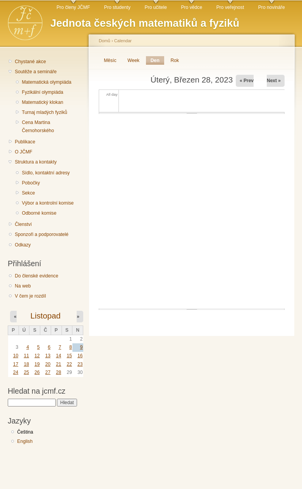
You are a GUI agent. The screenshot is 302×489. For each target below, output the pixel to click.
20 (48, 364)
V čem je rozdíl (30, 296)
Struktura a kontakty (36, 162)
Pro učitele (156, 7)
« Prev (247, 80)
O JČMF (23, 152)
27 (48, 372)
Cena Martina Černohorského (38, 126)
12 (37, 355)
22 (69, 364)
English (25, 441)
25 (26, 372)
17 (16, 364)
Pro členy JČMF (73, 7)
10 (16, 355)
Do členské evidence (36, 276)
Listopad (45, 315)
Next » (274, 80)
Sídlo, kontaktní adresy (46, 173)
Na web (23, 286)
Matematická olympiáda (46, 82)
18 (26, 364)
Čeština (25, 432)
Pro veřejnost (230, 7)
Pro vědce (191, 7)
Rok (175, 60)
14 (58, 355)
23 (80, 364)
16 (80, 355)
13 (48, 355)
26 (37, 372)
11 (26, 355)
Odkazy (23, 245)
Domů (104, 40)
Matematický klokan (42, 102)
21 (58, 364)
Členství (23, 224)
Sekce (28, 193)
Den (157, 60)
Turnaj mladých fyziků (44, 112)
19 (37, 364)
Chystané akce (30, 61)
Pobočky (31, 183)
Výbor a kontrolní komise (48, 203)
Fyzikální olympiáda (42, 92)
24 (16, 372)
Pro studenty (117, 7)
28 (58, 372)
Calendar (123, 40)
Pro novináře (271, 7)
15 (69, 355)
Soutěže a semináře (36, 71)
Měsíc (110, 60)
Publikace (25, 142)
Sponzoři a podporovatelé (42, 234)
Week (133, 60)
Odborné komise (39, 213)
